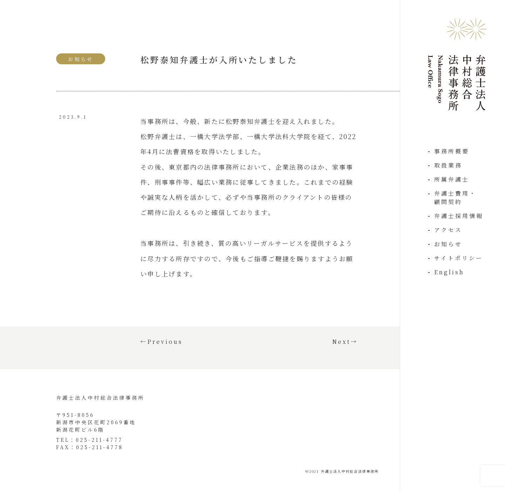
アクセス (448, 230)
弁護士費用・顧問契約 (455, 197)
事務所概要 (451, 151)
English (449, 272)
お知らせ (448, 244)
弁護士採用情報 (458, 216)
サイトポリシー (458, 258)
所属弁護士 (451, 179)
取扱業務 (448, 165)
